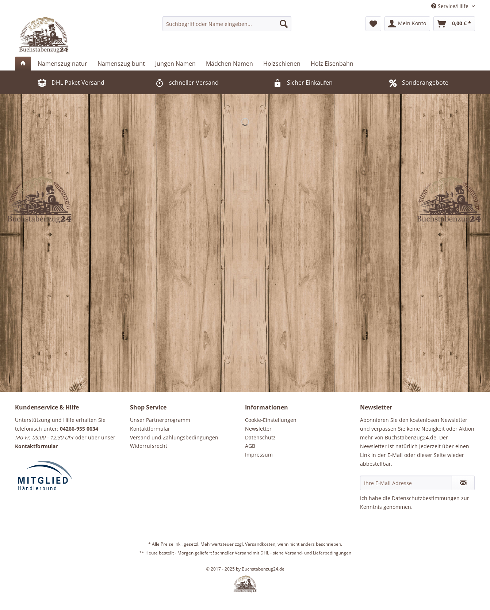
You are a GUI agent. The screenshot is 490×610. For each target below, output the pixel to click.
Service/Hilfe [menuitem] (450, 6)
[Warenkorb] (454, 23)
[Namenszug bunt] (121, 63)
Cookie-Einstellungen (270, 419)
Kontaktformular (150, 428)
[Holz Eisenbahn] (332, 63)
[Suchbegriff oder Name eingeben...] (226, 23)
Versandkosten (260, 544)
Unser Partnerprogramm (160, 419)
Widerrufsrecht (148, 445)
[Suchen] (283, 23)
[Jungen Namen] (175, 63)
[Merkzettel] (373, 23)
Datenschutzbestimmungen (426, 498)
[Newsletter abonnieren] (463, 483)
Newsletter (258, 428)
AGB (250, 445)
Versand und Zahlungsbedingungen (174, 437)
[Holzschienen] (282, 63)
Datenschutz (260, 437)
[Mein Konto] (407, 23)
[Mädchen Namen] (229, 63)
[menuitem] (226, 23)
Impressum (259, 454)
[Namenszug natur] (62, 63)
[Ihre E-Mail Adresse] (406, 483)
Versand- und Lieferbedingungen (318, 553)
